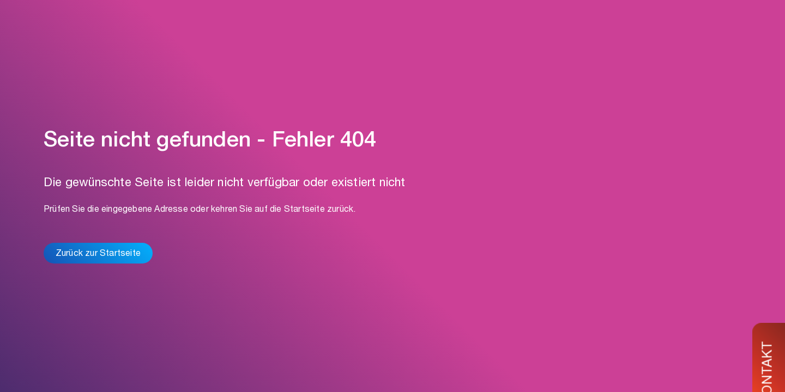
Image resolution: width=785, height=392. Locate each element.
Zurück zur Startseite (98, 254)
